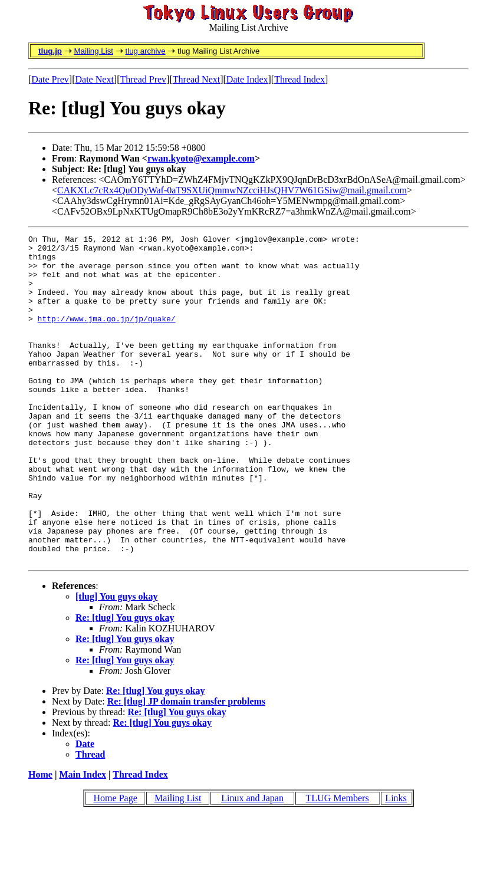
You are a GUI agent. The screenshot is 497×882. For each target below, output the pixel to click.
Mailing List (93, 51)
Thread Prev (143, 79)
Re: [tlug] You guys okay (124, 683)
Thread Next (196, 79)
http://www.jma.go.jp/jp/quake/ (107, 336)
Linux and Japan (252, 863)
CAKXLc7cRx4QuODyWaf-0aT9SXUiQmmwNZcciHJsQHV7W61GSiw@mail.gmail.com (232, 190)
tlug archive (145, 51)
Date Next (94, 79)
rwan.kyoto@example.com (201, 158)
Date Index (247, 79)
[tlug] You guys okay (116, 662)
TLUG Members (337, 863)
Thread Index (299, 79)
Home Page (115, 863)
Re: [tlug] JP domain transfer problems (186, 767)
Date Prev (50, 79)
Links (395, 863)
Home (40, 840)
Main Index (82, 840)
